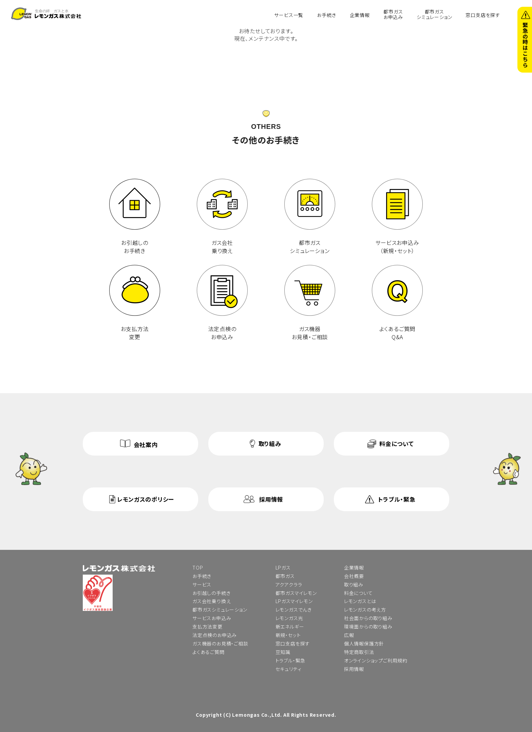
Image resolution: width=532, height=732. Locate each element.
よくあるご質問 (208, 652)
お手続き (326, 15)
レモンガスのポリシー (145, 499)
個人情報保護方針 (364, 643)
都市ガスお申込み (393, 14)
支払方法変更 (207, 626)
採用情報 (271, 499)
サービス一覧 (288, 15)
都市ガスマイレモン (296, 593)
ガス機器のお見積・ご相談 (220, 643)
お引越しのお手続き (134, 217)
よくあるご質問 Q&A (397, 303)
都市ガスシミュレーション (434, 14)
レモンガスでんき (294, 609)
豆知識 (283, 652)
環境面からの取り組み (368, 626)
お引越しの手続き (211, 593)
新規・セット (288, 635)
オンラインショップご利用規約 (375, 660)
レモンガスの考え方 (365, 609)
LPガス (283, 567)
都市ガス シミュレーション (309, 217)
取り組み (270, 443)
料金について (396, 443)
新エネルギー (290, 626)
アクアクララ (289, 584)
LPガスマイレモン (294, 601)
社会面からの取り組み (368, 618)
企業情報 (360, 15)
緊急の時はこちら (525, 45)
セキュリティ (289, 669)
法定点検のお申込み (214, 635)
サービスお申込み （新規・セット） (397, 217)
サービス (201, 584)
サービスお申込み (211, 618)
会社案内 (146, 444)
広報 (349, 635)
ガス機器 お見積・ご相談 (309, 303)
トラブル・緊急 (397, 499)
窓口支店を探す (483, 15)
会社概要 (354, 576)
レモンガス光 (289, 618)
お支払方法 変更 (134, 303)
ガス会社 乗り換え (222, 217)
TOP (197, 567)
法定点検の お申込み (222, 303)
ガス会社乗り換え (211, 601)
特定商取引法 (359, 652)
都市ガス (285, 576)
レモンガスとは (360, 601)
